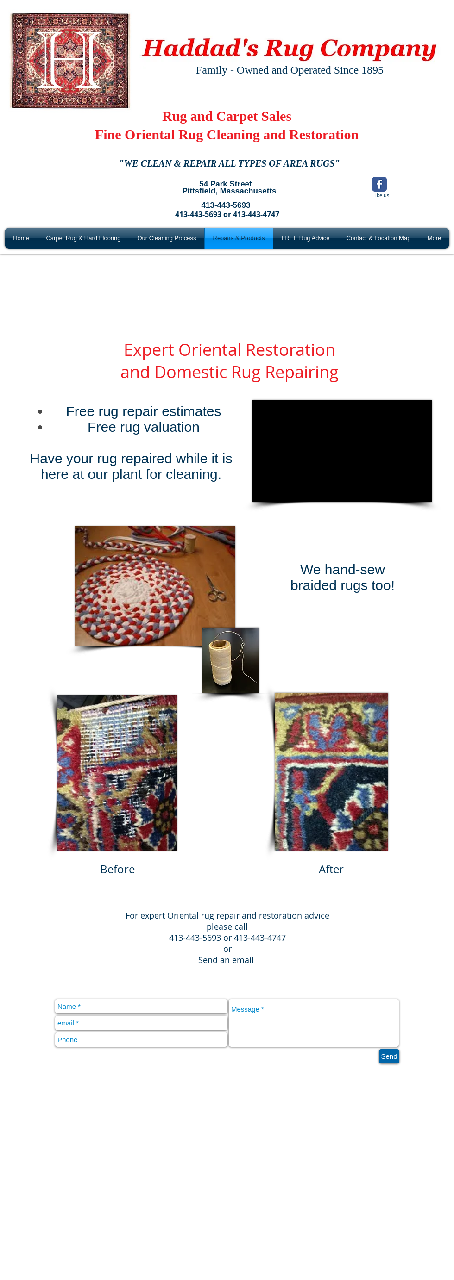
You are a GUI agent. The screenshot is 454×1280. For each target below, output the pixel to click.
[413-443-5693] (226, 205)
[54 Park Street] (225, 184)
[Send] (389, 1056)
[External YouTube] (342, 451)
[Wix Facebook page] (379, 184)
